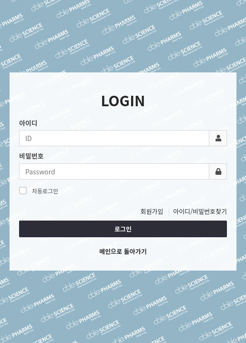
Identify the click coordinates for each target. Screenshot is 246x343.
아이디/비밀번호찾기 (200, 211)
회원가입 (152, 211)
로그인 (123, 228)
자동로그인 (38, 190)
